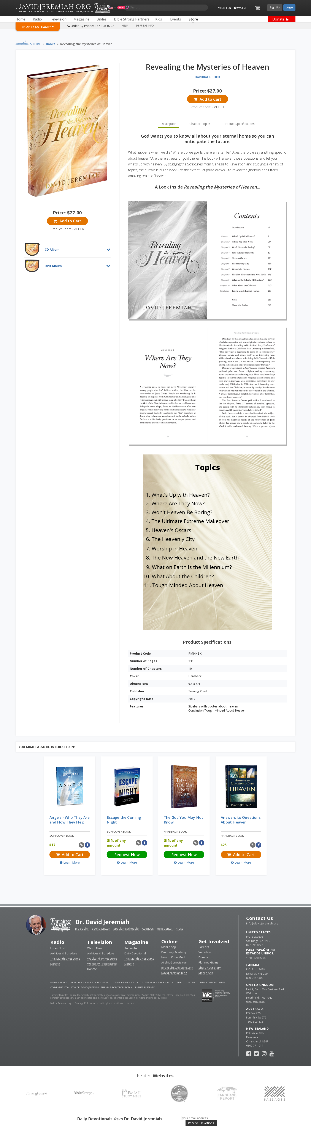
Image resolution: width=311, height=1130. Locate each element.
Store (35, 44)
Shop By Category (38, 27)
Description (168, 124)
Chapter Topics (200, 124)
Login (289, 7)
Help (125, 25)
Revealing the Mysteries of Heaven (86, 44)
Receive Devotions (201, 1123)
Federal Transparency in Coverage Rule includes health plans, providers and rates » (92, 1003)
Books (50, 44)
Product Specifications (239, 124)
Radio (57, 942)
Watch (241, 8)
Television (99, 942)
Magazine (136, 942)
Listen (224, 8)
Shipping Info (145, 25)
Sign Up (275, 7)
